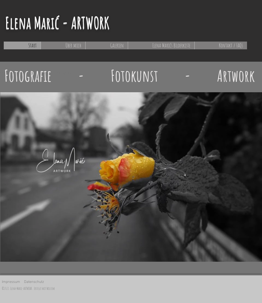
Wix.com (51, 288)
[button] (106, 45)
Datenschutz (34, 282)
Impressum (11, 282)
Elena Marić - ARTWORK (57, 22)
